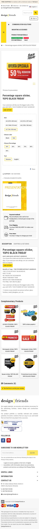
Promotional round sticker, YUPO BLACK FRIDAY (29, 375)
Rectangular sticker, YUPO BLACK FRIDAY (10, 350)
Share (32, 169)
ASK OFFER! (8, 110)
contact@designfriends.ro (10, 494)
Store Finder (5, 5)
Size (5, 118)
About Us (15, 5)
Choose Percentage (10, 143)
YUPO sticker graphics (29, 324)
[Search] (30, 13)
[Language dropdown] (33, 6)
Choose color (8, 134)
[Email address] (14, 452)
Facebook (3, 440)
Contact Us (24, 5)
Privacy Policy (31, 467)
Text (5, 156)
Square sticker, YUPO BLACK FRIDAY (10, 375)
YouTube (9, 440)
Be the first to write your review (13, 388)
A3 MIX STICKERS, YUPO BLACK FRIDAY (10, 325)
